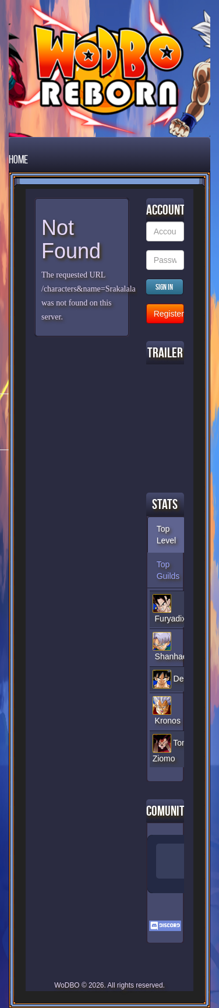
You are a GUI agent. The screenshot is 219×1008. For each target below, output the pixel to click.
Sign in (164, 286)
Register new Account (169, 313)
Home (18, 159)
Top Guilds (168, 570)
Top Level (166, 534)
